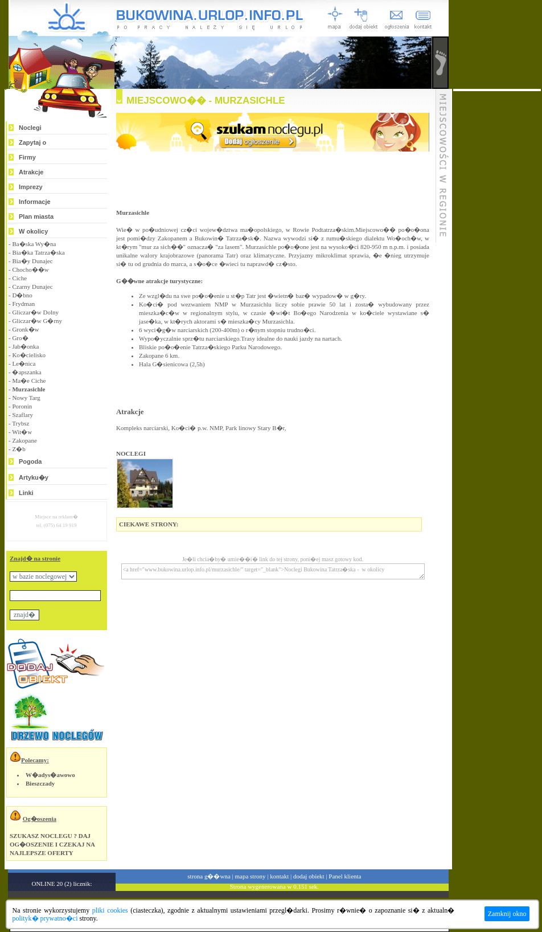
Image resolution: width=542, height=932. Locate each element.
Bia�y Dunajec (32, 260)
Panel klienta (345, 876)
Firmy (27, 157)
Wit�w (22, 431)
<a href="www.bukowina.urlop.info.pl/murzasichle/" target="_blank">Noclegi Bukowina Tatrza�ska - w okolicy (273, 571)
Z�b (18, 448)
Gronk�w (25, 329)
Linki (26, 492)
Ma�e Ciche (29, 380)
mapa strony (250, 876)
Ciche (19, 278)
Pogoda (30, 461)
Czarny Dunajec (32, 286)
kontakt (279, 876)
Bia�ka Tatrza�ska (38, 252)
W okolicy (33, 231)
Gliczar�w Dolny (35, 312)
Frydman (23, 303)
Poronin (22, 406)
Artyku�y (33, 477)
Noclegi (30, 127)
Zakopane (24, 440)
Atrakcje (31, 172)
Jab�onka (25, 346)
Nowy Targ (26, 397)
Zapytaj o (32, 142)
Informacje (35, 201)
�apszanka (26, 372)
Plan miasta (36, 216)
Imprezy (31, 186)
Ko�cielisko (29, 354)
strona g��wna (208, 876)
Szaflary (22, 414)
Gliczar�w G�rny (37, 320)
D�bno (22, 295)
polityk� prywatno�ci (45, 918)
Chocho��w (30, 269)
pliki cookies (110, 910)
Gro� (20, 337)
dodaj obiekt (309, 876)
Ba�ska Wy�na (34, 243)
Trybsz (20, 423)
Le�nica (23, 363)
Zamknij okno (507, 914)
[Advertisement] (497, 262)
